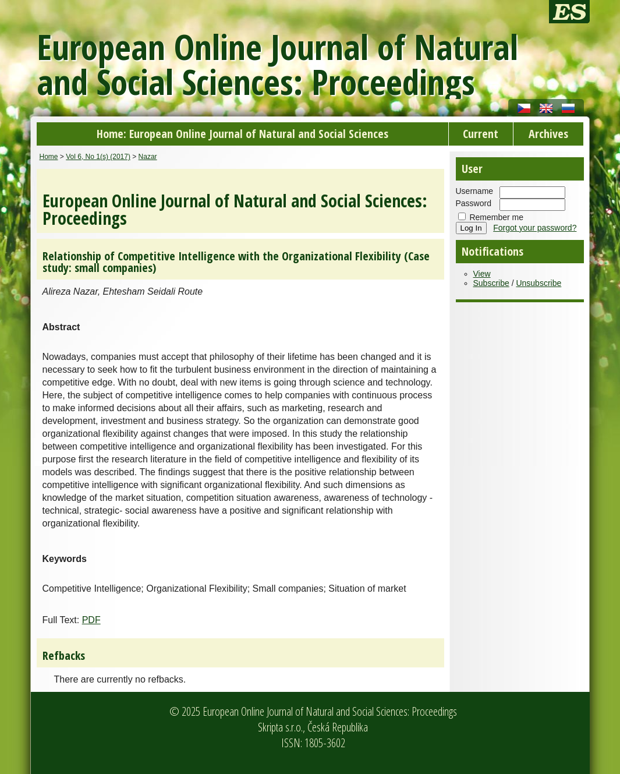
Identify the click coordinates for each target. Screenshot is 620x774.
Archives (548, 134)
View (482, 273)
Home (49, 157)
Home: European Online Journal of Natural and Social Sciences (242, 134)
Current (480, 134)
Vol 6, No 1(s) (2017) (98, 157)
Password (473, 203)
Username (475, 191)
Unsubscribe (538, 283)
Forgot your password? (534, 227)
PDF (91, 620)
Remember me (496, 217)
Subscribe (491, 283)
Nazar (148, 157)
